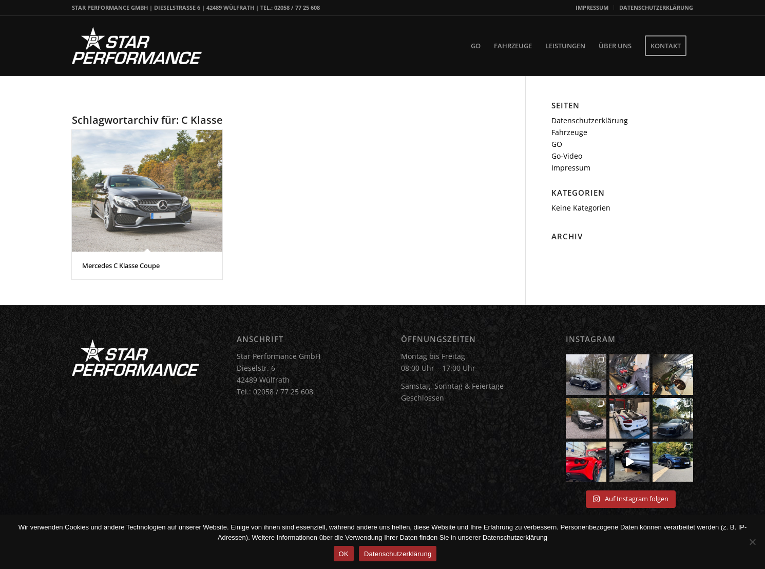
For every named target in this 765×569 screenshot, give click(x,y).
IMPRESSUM (592, 7)
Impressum (570, 168)
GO (556, 144)
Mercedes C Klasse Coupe (121, 265)
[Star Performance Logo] (137, 45)
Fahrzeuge (569, 132)
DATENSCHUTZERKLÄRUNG (656, 7)
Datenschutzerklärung (589, 120)
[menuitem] (592, 7)
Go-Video (566, 156)
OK (344, 554)
